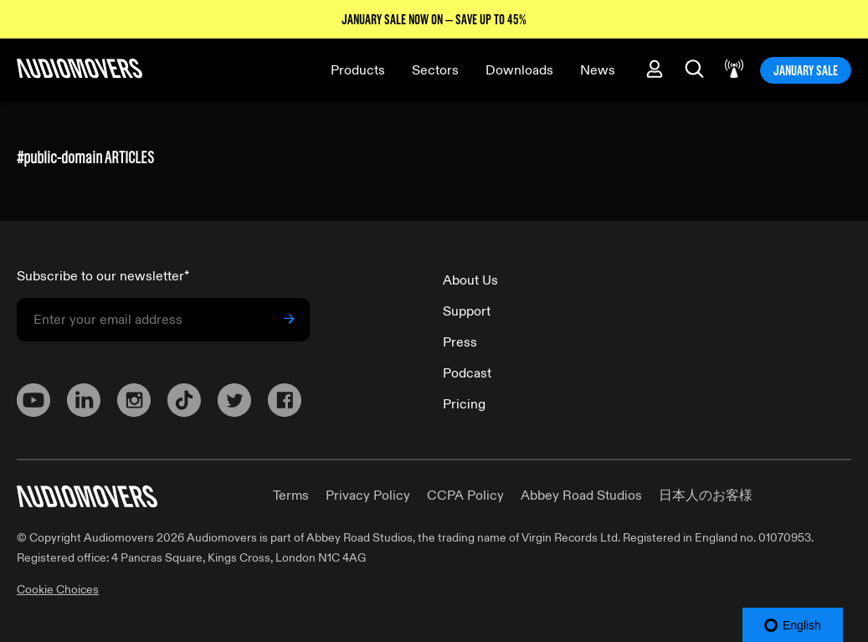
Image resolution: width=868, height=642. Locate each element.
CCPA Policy (465, 495)
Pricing (464, 404)
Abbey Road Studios (581, 495)
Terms (291, 495)
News (597, 70)
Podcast (467, 373)
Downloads (519, 70)
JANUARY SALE (805, 70)
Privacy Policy (368, 495)
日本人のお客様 (705, 495)
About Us (470, 280)
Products (358, 70)
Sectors (435, 70)
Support (466, 311)
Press (460, 342)
